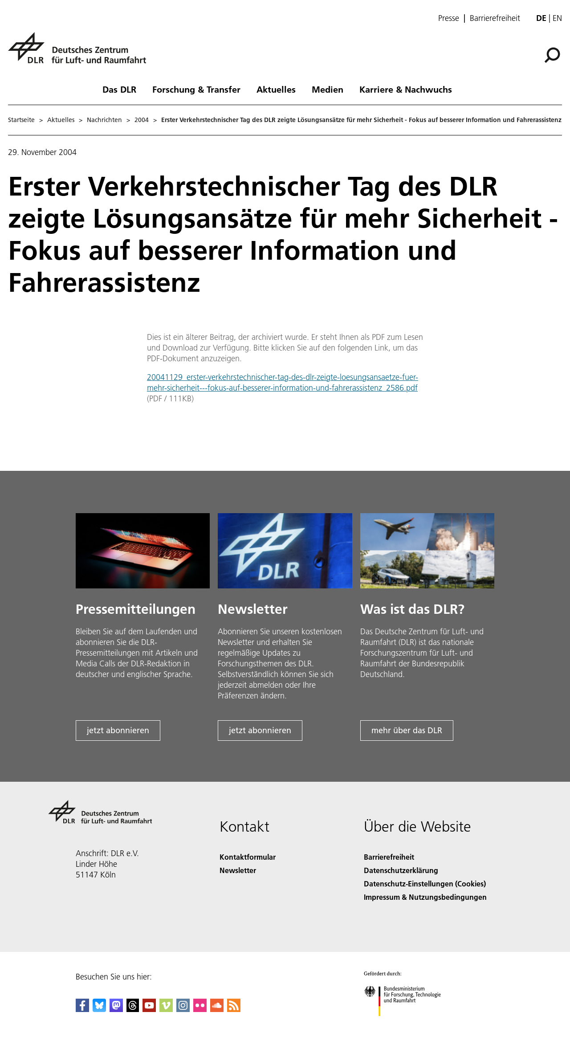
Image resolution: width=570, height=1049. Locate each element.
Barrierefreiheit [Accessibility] (389, 856)
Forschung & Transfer (196, 89)
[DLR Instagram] (183, 1009)
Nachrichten (104, 120)
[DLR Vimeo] (166, 1009)
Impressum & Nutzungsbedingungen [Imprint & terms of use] (425, 897)
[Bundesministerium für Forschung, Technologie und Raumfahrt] (407, 1024)
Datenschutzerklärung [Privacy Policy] (401, 870)
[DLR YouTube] (149, 1009)
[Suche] (552, 55)
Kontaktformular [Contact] (248, 856)
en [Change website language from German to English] (557, 18)
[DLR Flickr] (200, 1009)
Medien (327, 89)
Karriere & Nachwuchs (405, 89)
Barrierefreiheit (495, 18)
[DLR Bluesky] (99, 1009)
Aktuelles (276, 89)
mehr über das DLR (406, 730)
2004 (141, 120)
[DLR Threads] (132, 1009)
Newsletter (238, 870)
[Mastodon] (116, 1009)
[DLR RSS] (233, 1009)
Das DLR (119, 89)
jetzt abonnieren (118, 730)
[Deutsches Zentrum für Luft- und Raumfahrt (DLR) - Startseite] (80, 52)
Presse (448, 18)
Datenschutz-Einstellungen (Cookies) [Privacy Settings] (425, 883)
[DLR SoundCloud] (217, 1009)
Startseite (21, 120)
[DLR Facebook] (82, 1009)
